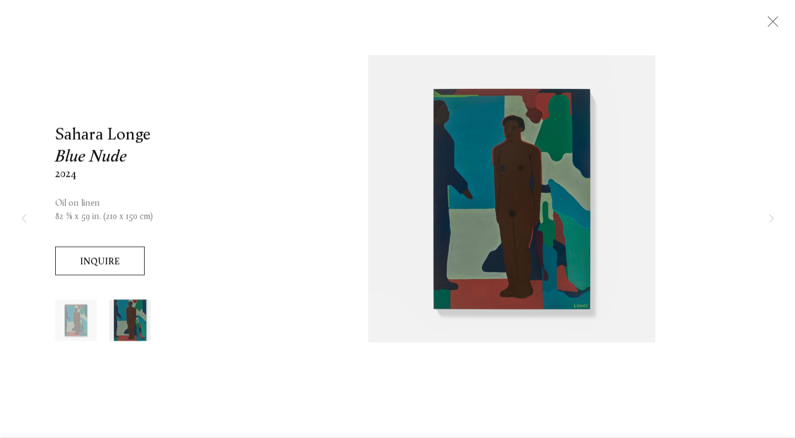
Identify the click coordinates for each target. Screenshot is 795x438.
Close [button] (770, 25)
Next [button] (771, 219)
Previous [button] (23, 219)
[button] (76, 322)
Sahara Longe (103, 135)
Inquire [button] (100, 262)
